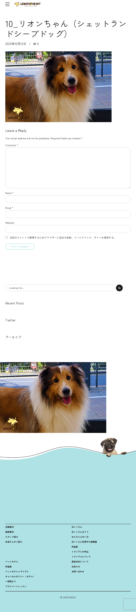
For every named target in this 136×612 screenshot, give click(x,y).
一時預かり (10, 581)
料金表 (75, 546)
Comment (11, 145)
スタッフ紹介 (11, 536)
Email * (9, 208)
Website (9, 222)
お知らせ (76, 566)
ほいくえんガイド (80, 531)
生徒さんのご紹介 (13, 541)
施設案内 (9, 531)
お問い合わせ (78, 571)
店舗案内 (9, 526)
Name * (9, 193)
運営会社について (80, 561)
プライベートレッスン (16, 586)
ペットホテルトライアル (17, 571)
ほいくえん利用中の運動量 (84, 541)
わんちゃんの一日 (80, 536)
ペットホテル (11, 561)
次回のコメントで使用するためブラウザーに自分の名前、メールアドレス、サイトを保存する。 (63, 237)
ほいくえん (77, 526)
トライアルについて (81, 556)
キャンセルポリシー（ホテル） (20, 576)
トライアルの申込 (80, 551)
